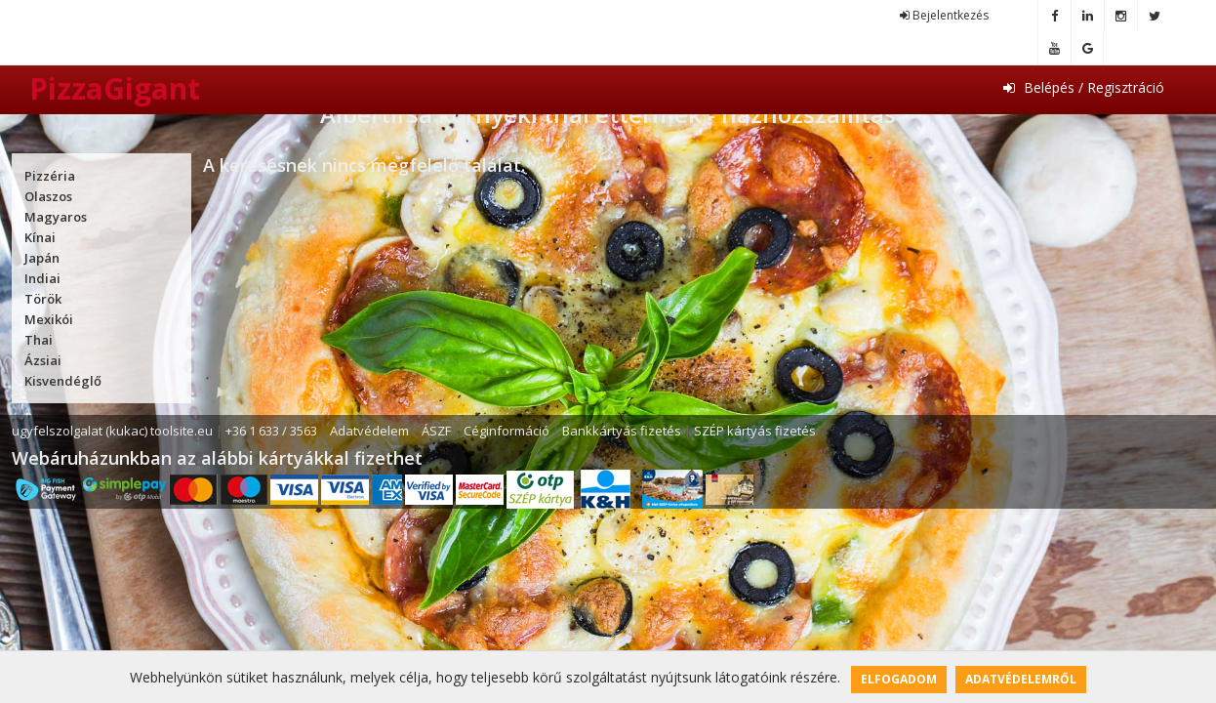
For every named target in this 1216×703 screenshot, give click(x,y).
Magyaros (55, 217)
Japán (42, 258)
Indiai (42, 278)
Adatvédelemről (1020, 679)
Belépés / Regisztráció (1083, 87)
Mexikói (48, 319)
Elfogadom (899, 679)
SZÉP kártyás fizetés (755, 430)
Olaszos (48, 196)
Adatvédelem (369, 430)
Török (42, 299)
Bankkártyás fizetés (621, 430)
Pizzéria (49, 176)
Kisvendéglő (62, 381)
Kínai (40, 237)
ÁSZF (436, 430)
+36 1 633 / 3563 (271, 430)
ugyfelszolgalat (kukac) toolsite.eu (112, 430)
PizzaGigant (114, 88)
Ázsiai (42, 360)
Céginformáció (506, 430)
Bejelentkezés (944, 15)
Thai (38, 340)
